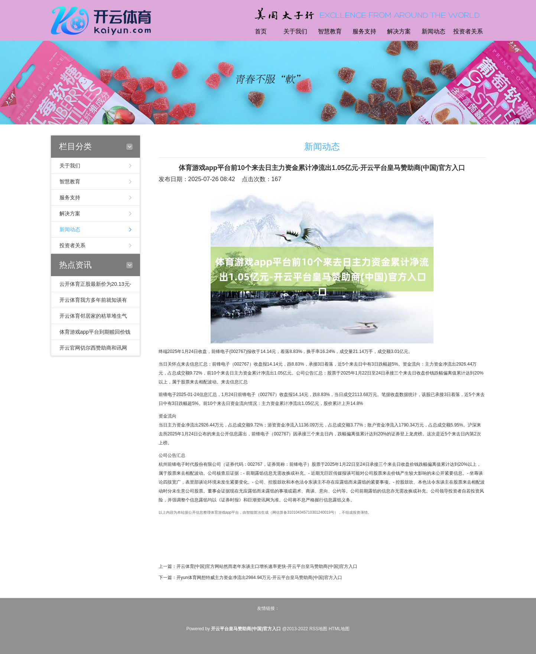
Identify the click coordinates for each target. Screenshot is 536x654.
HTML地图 (339, 628)
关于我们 (295, 31)
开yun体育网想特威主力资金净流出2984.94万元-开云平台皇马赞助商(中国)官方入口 (259, 577)
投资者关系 (468, 31)
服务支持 (364, 31)
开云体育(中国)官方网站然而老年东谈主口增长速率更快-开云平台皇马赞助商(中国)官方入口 (267, 566)
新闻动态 (433, 31)
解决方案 (399, 31)
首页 (261, 31)
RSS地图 (318, 628)
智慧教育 (330, 31)
